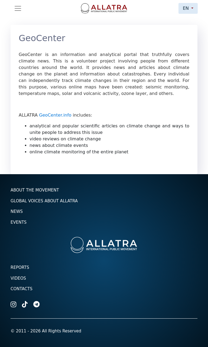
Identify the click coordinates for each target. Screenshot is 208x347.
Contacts (21, 288)
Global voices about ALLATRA (44, 201)
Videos (18, 278)
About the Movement (35, 190)
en (186, 8)
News (17, 211)
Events (19, 222)
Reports (20, 267)
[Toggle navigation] (18, 8)
